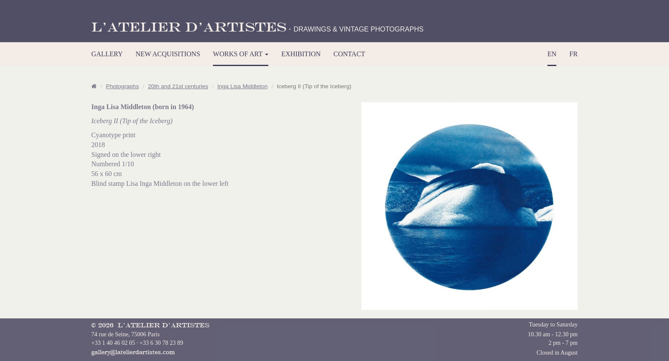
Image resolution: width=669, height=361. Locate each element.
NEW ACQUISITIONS (168, 54)
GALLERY (107, 54)
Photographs (122, 86)
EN (551, 54)
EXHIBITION (300, 54)
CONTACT (349, 54)
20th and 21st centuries (178, 86)
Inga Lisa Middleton (242, 86)
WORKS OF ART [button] (240, 54)
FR (573, 54)
